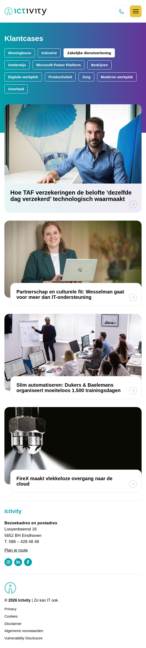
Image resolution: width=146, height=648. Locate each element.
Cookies (11, 616)
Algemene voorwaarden (23, 631)
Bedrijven (99, 65)
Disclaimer (13, 624)
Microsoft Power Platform (58, 65)
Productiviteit (60, 77)
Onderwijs (17, 65)
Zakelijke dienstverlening (89, 53)
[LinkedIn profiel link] (18, 562)
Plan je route (16, 550)
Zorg (86, 77)
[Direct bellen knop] (121, 11)
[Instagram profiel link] (8, 562)
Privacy (10, 609)
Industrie (49, 53)
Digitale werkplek (23, 77)
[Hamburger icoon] (136, 11)
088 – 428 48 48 (24, 541)
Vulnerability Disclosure (23, 638)
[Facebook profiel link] (28, 562)
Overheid (16, 89)
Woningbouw (19, 53)
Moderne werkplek (117, 77)
